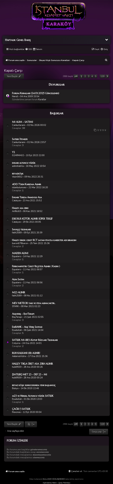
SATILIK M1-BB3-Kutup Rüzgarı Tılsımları (35, 340)
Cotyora (16, 343)
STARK (15, 306)
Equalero (16, 256)
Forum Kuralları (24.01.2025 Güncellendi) (35, 93)
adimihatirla (18, 166)
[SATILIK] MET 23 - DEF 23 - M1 (29, 374)
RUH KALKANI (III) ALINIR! (26, 353)
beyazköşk (17, 173)
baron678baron (20, 243)
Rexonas (16, 412)
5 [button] (95, 76)
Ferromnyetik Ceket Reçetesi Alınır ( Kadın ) (36, 266)
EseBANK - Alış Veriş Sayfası (27, 326)
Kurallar (42, 99)
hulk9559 (17, 367)
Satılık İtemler (19, 139)
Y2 (13, 152)
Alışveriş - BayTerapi (23, 313)
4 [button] (92, 76)
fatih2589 (17, 232)
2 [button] (85, 76)
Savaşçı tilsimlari (21, 229)
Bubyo (15, 388)
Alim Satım (18, 279)
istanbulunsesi (19, 187)
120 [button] (102, 76)
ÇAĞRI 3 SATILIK (21, 408)
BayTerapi (17, 317)
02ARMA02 (18, 155)
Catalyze (16, 200)
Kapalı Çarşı (13, 70)
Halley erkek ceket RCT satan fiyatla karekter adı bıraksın (44, 240)
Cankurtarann (18, 125)
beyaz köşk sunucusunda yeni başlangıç (34, 385)
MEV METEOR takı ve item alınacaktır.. (33, 303)
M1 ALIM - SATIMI (22, 121)
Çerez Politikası (64, 483)
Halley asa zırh (20, 208)
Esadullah (17, 330)
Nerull (15, 96)
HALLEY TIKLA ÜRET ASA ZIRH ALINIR (32, 363)
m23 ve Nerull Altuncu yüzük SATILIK (32, 395)
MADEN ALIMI (20, 253)
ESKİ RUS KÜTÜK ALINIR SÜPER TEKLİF (32, 218)
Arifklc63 (16, 211)
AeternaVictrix (19, 356)
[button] (76, 76)
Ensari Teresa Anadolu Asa (27, 197)
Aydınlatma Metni (50, 483)
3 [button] (88, 76)
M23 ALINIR (18, 292)
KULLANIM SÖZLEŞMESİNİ (54, 479)
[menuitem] (28, 49)
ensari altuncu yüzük (23, 162)
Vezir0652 (17, 176)
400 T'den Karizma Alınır (26, 184)
